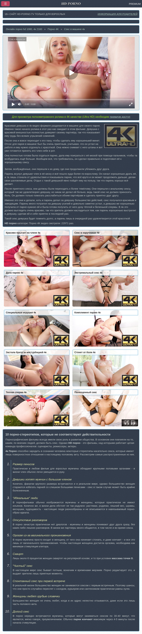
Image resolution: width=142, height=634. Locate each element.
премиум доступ (120, 116)
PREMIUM (135, 4)
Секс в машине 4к (74, 29)
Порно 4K (53, 29)
